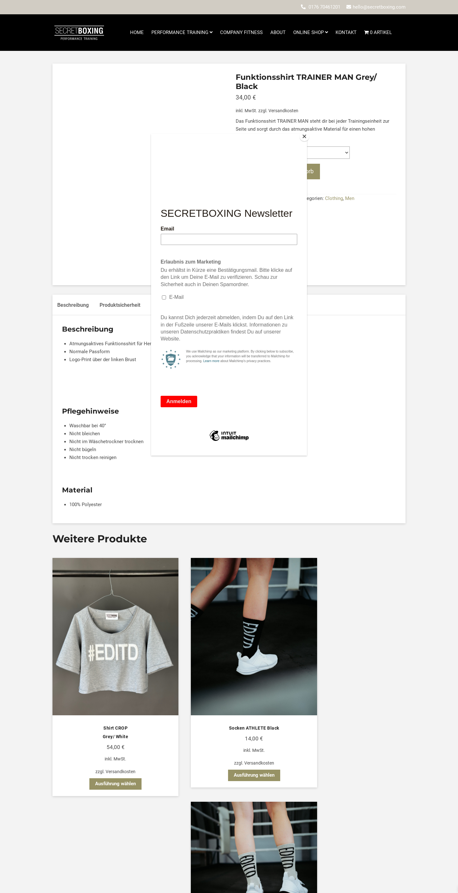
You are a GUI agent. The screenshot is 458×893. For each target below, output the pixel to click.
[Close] (305, 135)
